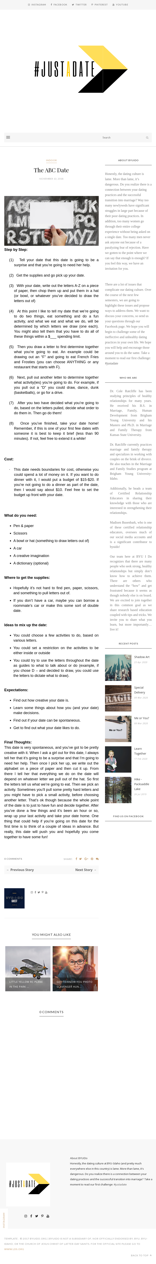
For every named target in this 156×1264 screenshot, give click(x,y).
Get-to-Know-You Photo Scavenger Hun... (75, 984)
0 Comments (13, 858)
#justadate (111, 363)
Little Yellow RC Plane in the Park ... (26, 984)
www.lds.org (14, 1249)
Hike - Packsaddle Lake (141, 784)
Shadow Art (142, 657)
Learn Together (140, 751)
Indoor (51, 160)
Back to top (141, 1255)
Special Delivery (139, 690)
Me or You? (141, 718)
